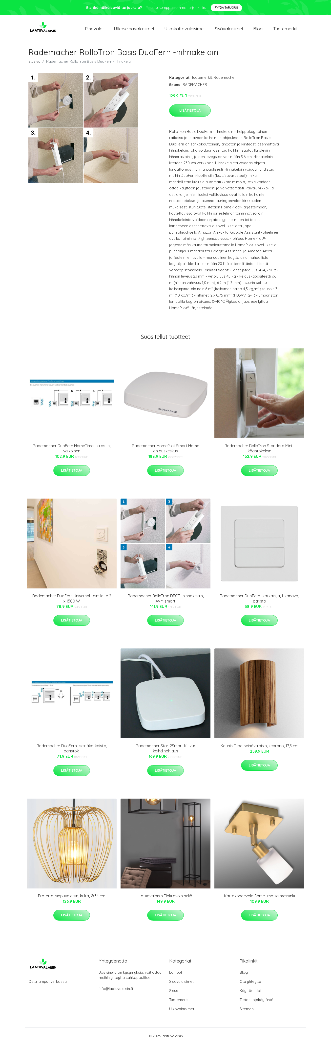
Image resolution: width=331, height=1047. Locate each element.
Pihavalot (94, 30)
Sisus (173, 993)
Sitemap (247, 1011)
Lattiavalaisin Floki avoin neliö (165, 898)
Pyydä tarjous (226, 7)
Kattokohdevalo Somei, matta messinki (259, 898)
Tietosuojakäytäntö (256, 1002)
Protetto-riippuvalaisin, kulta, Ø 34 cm (71, 898)
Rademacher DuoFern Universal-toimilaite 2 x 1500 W (71, 601)
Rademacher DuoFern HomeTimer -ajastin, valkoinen (71, 451)
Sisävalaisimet (229, 30)
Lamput (175, 974)
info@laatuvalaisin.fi (116, 991)
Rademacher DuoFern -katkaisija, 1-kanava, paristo (259, 601)
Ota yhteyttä (250, 984)
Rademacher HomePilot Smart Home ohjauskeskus (165, 451)
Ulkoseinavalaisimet (134, 30)
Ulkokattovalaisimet (184, 30)
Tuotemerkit (285, 30)
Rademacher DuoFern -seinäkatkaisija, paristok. (72, 751)
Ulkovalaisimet (181, 1011)
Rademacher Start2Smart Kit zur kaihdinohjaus (165, 751)
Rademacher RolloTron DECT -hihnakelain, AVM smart (166, 601)
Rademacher (225, 80)
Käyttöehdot (250, 993)
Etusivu (34, 63)
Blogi (258, 30)
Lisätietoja (190, 113)
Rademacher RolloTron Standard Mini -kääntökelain (259, 451)
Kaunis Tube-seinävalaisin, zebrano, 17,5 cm (259, 748)
